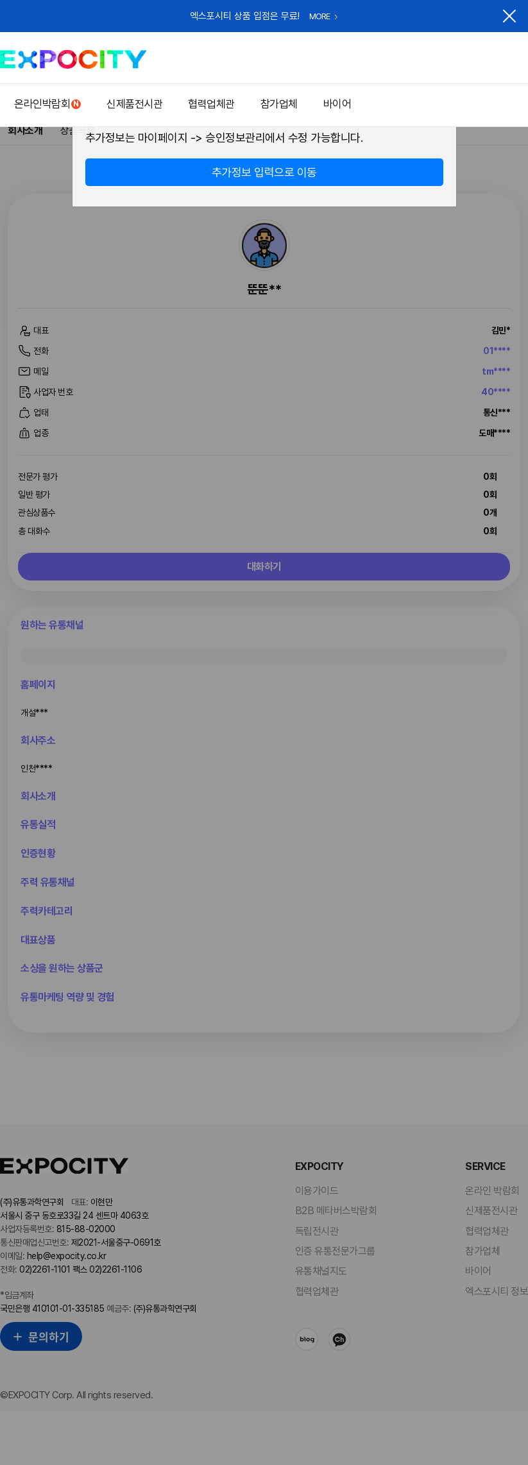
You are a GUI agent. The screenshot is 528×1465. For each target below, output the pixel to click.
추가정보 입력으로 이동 (264, 172)
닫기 (509, 16)
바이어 (337, 103)
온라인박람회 (42, 103)
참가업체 (279, 103)
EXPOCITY (73, 59)
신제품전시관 (134, 103)
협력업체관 (211, 103)
